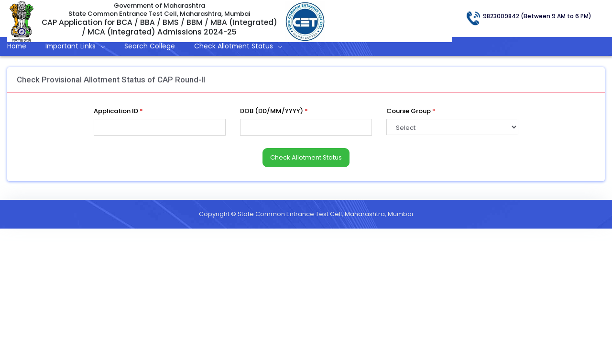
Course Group (411, 110)
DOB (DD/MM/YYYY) (274, 110)
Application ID (118, 110)
